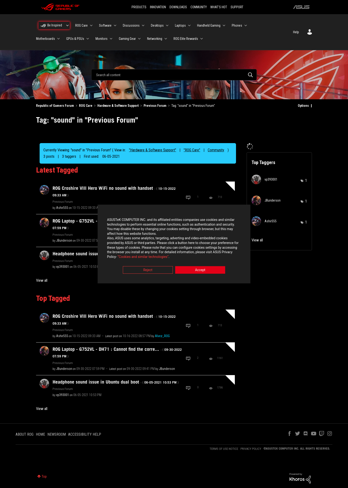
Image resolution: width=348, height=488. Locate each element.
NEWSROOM (56, 434)
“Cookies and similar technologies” (143, 257)
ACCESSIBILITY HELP (84, 434)
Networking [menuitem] (154, 39)
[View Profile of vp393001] (62, 267)
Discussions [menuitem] (131, 25)
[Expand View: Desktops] (167, 25)
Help (296, 32)
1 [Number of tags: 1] (306, 180)
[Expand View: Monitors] (111, 38)
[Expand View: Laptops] (189, 25)
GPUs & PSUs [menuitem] (75, 39)
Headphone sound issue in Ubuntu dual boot (115, 382)
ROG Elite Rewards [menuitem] (186, 39)
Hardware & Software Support (118, 106)
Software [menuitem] (105, 25)
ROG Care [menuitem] (81, 25)
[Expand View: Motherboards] (58, 38)
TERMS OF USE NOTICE (224, 449)
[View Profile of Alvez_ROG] (162, 336)
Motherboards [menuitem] (45, 39)
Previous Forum (155, 106)
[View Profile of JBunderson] (64, 240)
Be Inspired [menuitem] (54, 25)
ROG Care (85, 106)
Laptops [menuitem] (180, 25)
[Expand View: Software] (115, 25)
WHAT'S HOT (218, 7)
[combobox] (174, 74)
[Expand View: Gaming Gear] (139, 38)
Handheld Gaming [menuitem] (208, 25)
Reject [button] (148, 270)
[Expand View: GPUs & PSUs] (87, 38)
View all (41, 280)
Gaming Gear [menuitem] (127, 39)
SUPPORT (237, 7)
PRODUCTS (139, 7)
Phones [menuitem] (237, 25)
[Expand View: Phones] (245, 25)
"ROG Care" (192, 150)
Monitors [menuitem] (101, 39)
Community (216, 150)
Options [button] (303, 106)
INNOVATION (158, 7)
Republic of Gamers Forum (55, 106)
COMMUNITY (199, 7)
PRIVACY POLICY (250, 449)
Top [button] (44, 476)
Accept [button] (200, 270)
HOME (40, 434)
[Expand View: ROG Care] (91, 25)
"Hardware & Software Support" (152, 150)
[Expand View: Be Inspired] (67, 25)
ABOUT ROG (24, 434)
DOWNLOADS (178, 7)
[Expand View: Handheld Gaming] (224, 25)
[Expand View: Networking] (165, 38)
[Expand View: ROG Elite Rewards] (201, 38)
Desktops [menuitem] (157, 25)
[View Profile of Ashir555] (62, 208)
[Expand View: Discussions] (143, 25)
